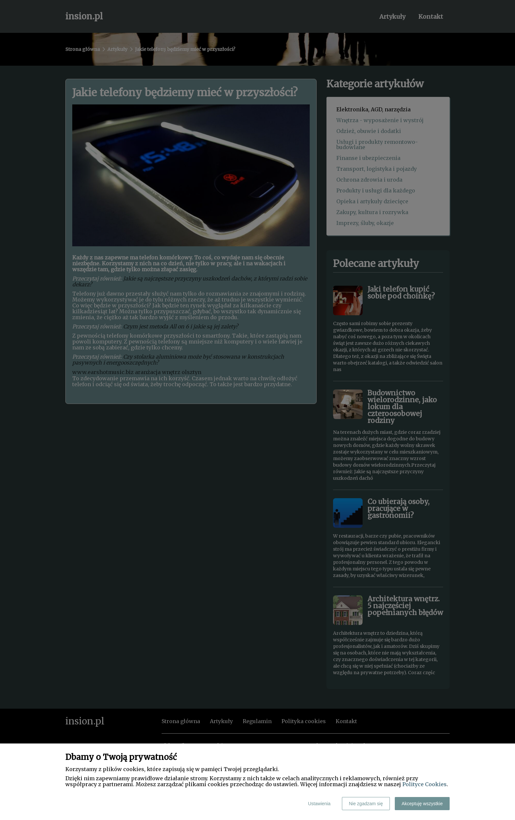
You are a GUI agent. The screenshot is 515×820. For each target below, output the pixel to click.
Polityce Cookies (424, 784)
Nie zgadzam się (366, 803)
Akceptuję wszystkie (422, 803)
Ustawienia (319, 803)
